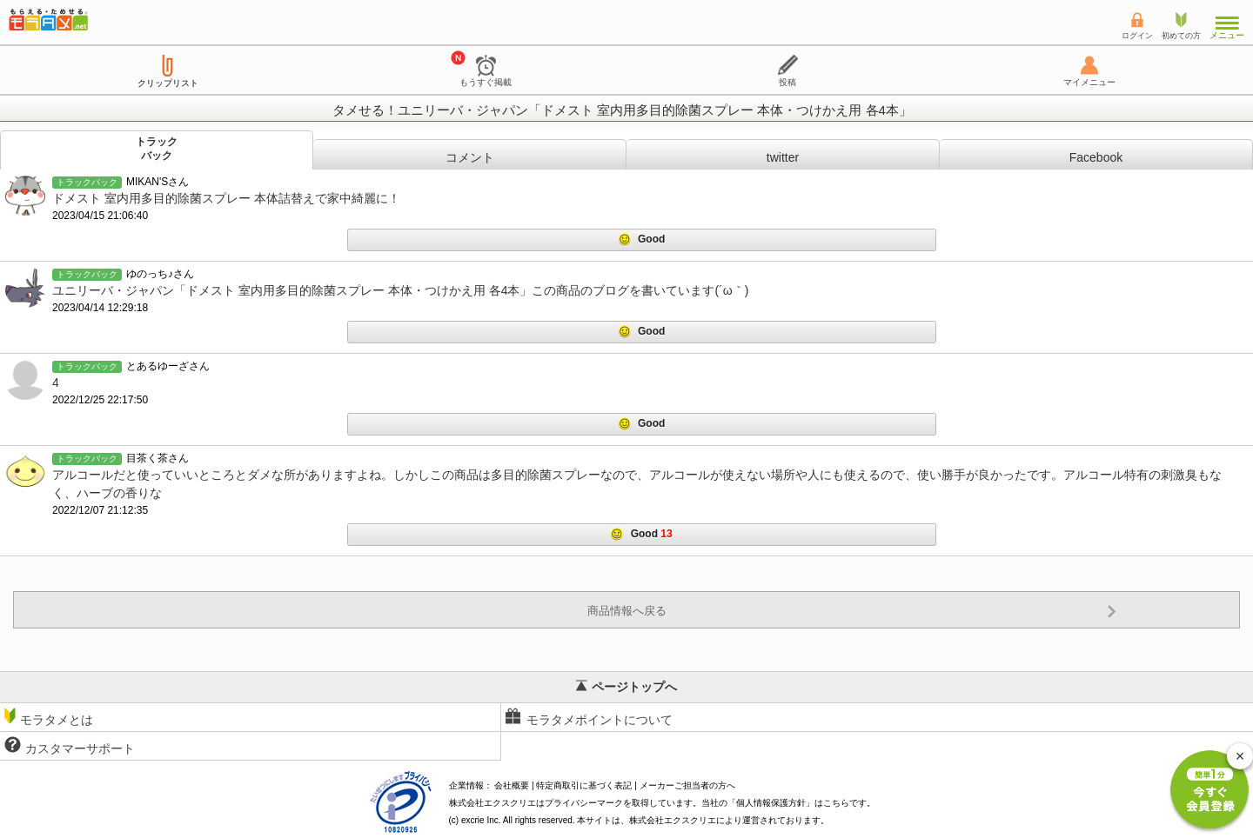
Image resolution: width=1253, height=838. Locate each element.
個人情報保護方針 (771, 803)
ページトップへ (626, 687)
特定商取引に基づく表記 (584, 785)
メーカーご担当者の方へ (687, 785)
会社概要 (511, 785)
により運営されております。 (729, 820)
